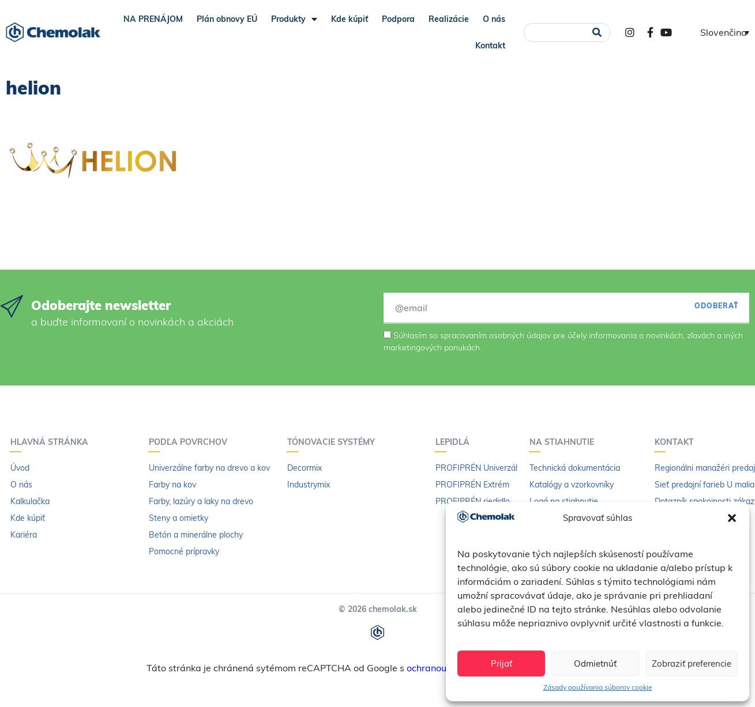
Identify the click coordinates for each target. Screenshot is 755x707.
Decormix (304, 468)
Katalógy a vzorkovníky (571, 484)
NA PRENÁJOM (153, 19)
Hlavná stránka (52, 442)
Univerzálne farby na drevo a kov (209, 468)
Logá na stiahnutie (563, 501)
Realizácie (449, 19)
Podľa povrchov (191, 442)
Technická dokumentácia (574, 468)
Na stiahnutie (564, 442)
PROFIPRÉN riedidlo (472, 501)
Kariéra (23, 535)
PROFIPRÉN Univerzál (476, 468)
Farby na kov (172, 484)
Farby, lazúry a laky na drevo (201, 501)
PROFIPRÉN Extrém (472, 484)
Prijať (501, 663)
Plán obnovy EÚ (227, 19)
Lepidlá (455, 442)
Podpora (398, 19)
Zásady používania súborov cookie (597, 687)
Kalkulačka (30, 501)
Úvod (19, 468)
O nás (494, 19)
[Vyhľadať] (597, 32)
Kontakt (490, 45)
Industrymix (308, 484)
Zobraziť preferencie (691, 663)
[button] (732, 518)
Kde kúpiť (349, 19)
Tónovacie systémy (334, 442)
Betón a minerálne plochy (196, 535)
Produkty (294, 19)
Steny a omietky (178, 518)
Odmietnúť (595, 663)
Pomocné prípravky (184, 551)
